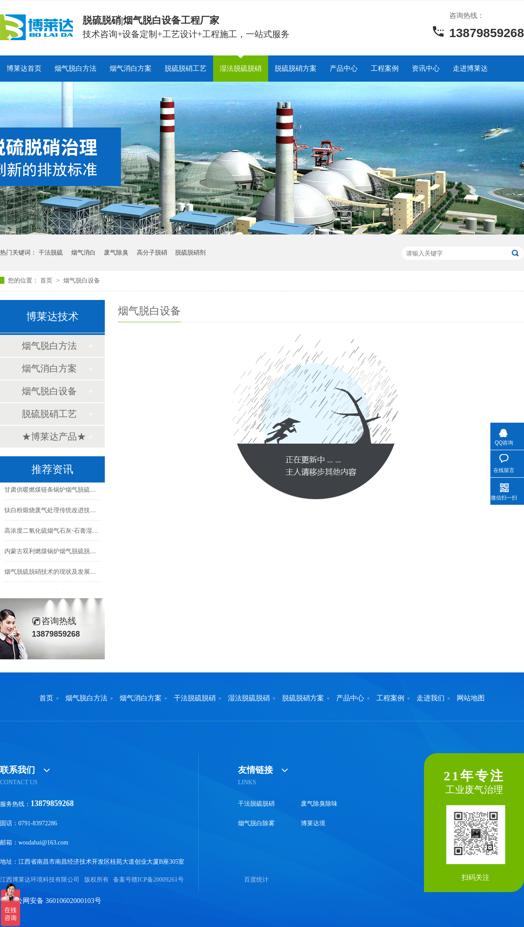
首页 (47, 280)
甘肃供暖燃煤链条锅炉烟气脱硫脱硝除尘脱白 (65, 489)
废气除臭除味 (319, 803)
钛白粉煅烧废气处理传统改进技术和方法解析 (65, 510)
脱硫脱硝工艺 (186, 68)
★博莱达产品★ (54, 436)
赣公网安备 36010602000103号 (50, 900)
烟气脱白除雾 (256, 823)
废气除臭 (116, 252)
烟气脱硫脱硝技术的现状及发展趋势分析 (59, 572)
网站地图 (471, 698)
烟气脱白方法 (76, 68)
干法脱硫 (50, 252)
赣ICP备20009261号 (157, 879)
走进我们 (431, 698)
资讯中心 (426, 68)
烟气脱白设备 (81, 280)
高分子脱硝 (152, 252)
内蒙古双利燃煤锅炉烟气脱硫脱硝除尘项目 (62, 551)
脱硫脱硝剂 (190, 252)
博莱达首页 (24, 68)
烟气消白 (83, 252)
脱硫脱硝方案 (296, 68)
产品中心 (344, 68)
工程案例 (385, 68)
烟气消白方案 (131, 68)
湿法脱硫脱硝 (241, 68)
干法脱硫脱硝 (195, 698)
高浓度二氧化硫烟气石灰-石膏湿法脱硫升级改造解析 (75, 530)
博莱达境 (313, 823)
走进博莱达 (470, 68)
